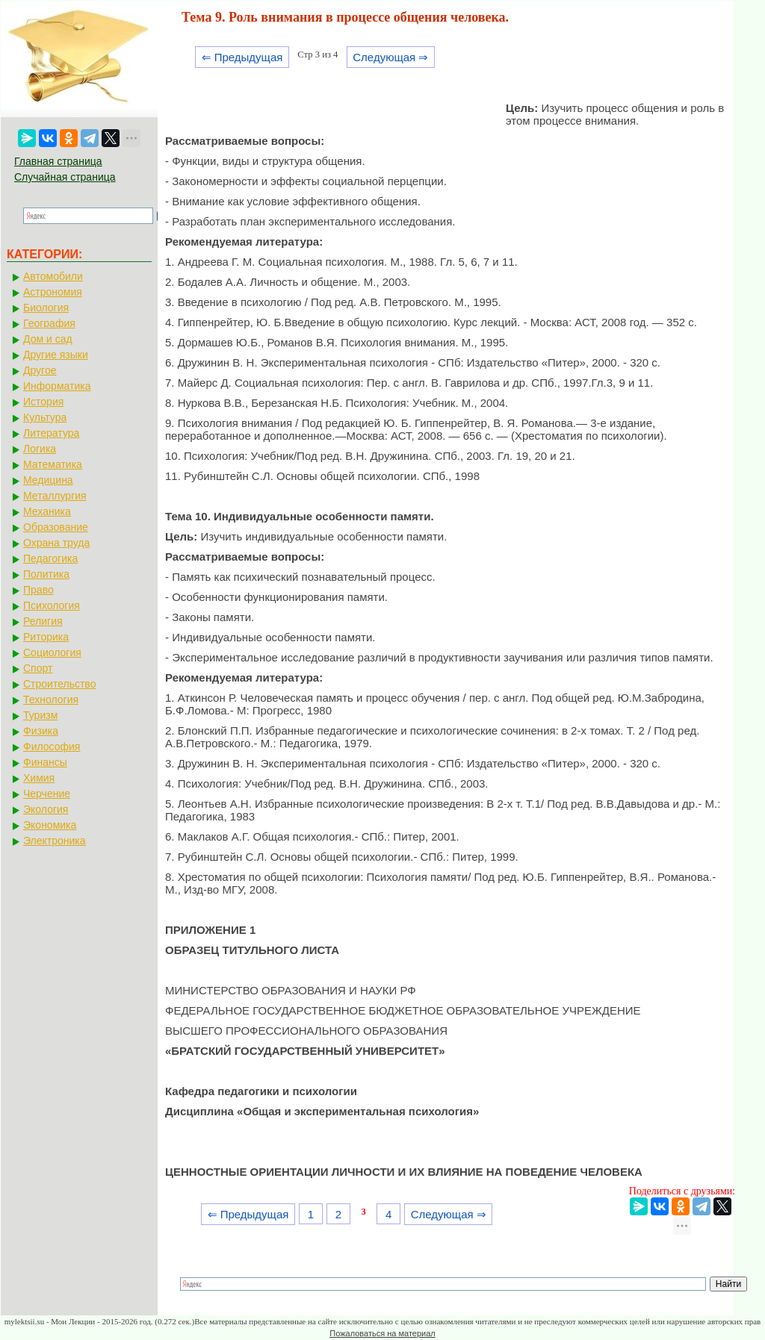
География (49, 323)
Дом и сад (47, 339)
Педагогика (50, 558)
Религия (43, 621)
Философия (51, 746)
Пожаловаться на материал (382, 1333)
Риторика (46, 637)
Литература (51, 433)
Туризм (40, 715)
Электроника (54, 841)
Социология (52, 652)
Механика (47, 511)
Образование (55, 527)
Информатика (56, 386)
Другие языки (55, 355)
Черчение (46, 794)
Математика (52, 464)
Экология (45, 809)
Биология (46, 308)
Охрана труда (56, 543)
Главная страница (58, 161)
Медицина (48, 480)
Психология (51, 605)
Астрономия (52, 292)
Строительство (59, 684)
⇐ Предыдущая (242, 57)
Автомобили (53, 276)
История (43, 402)
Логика (39, 449)
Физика (40, 731)
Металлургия (55, 496)
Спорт (37, 668)
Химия (39, 778)
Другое (39, 370)
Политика (46, 574)
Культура (44, 417)
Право (38, 590)
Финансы (45, 762)
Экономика (49, 825)
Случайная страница (65, 177)
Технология (50, 699)
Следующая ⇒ (390, 57)
